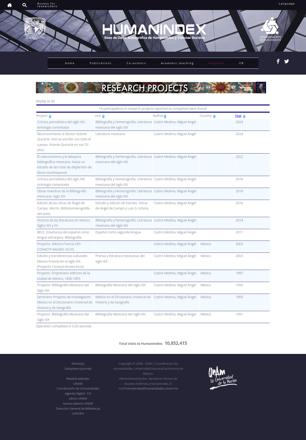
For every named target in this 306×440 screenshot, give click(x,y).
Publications (101, 63)
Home (70, 63)
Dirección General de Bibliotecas (78, 408)
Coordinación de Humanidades (78, 388)
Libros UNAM (78, 398)
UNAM (77, 383)
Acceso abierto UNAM (78, 403)
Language (290, 3)
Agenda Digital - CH (78, 393)
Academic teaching (177, 63)
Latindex (78, 413)
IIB (241, 63)
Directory (78, 363)
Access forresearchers (47, 5)
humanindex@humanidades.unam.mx (151, 388)
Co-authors (136, 63)
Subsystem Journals (78, 368)
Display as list (45, 101)
